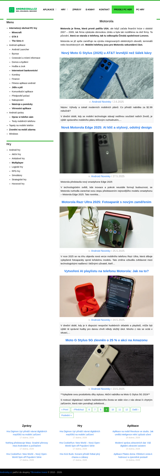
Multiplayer (17, 162)
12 (126, 409)
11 (119, 409)
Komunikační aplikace (22, 91)
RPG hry (16, 171)
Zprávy (76, 9)
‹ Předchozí (78, 409)
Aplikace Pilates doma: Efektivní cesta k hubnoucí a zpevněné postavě (133, 455)
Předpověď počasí (21, 96)
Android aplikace (17, 45)
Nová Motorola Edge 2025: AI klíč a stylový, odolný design (106, 127)
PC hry (140, 9)
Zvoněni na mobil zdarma (22, 129)
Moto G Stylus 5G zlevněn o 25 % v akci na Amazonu (106, 340)
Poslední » (66, 415)
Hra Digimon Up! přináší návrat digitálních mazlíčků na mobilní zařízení (27, 433)
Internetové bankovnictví (25, 70)
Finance (16, 79)
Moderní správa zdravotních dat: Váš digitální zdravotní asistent (133, 444)
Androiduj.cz (6, 472)
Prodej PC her (123, 9)
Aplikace (48, 9)
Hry (63, 9)
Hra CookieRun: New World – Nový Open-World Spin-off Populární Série (26, 455)
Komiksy (16, 74)
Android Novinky (101, 101)
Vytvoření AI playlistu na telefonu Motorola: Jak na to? (106, 271)
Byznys (15, 53)
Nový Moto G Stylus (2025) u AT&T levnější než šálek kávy (106, 53)
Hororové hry (18, 183)
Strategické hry (19, 179)
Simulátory (17, 175)
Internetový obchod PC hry (23, 28)
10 (113, 409)
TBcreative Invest (38, 472)
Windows (13, 134)
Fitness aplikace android (23, 83)
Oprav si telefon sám (22, 117)
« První (64, 409)
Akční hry (16, 154)
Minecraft (17, 32)
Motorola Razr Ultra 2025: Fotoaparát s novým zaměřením (106, 202)
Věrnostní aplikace (21, 108)
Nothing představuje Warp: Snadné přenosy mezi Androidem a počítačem (27, 444)
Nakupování (18, 100)
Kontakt (104, 9)
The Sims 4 (17, 41)
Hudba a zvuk (18, 66)
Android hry (14, 150)
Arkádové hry (18, 158)
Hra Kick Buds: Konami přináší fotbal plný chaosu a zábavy (80, 455)
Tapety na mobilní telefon (21, 125)
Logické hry (17, 167)
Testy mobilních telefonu (23, 121)
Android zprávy (16, 112)
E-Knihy (90, 9)
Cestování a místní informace (26, 58)
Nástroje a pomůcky (22, 104)
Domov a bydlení (20, 62)
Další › (135, 409)
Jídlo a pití (17, 87)
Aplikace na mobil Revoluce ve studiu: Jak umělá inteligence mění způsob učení (132, 433)
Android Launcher (20, 49)
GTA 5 (15, 36)
